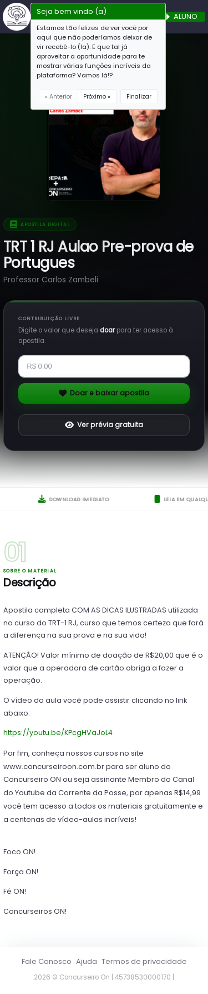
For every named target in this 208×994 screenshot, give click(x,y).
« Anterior (58, 96)
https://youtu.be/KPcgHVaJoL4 (58, 732)
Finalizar (138, 96)
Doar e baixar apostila (104, 393)
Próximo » (96, 96)
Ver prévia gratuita (104, 424)
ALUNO (185, 17)
